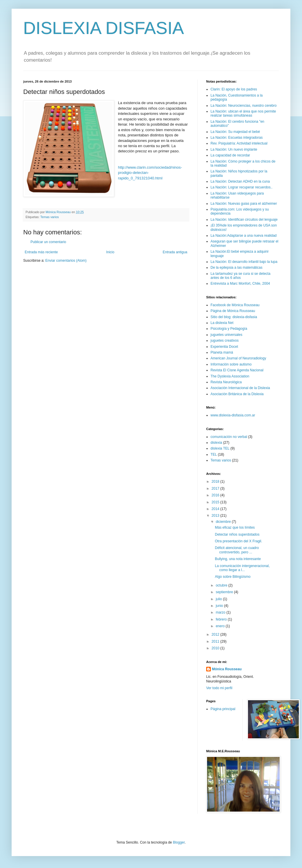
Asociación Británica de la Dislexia (237, 394)
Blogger (179, 842)
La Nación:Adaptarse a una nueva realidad (244, 236)
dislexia (216, 443)
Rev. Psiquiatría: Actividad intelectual (239, 143)
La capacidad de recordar (230, 155)
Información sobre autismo (231, 364)
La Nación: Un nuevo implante (234, 149)
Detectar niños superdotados (237, 534)
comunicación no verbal (229, 437)
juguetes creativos (225, 340)
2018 (216, 482)
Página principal (223, 709)
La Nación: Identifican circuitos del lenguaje (244, 220)
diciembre (224, 522)
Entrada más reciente (41, 252)
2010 (216, 648)
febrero (222, 619)
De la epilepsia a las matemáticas (237, 267)
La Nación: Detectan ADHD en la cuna (240, 181)
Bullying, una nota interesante (238, 559)
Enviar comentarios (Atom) (66, 261)
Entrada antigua (175, 252)
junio (220, 606)
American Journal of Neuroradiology (238, 358)
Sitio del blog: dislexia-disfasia (234, 317)
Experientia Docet (224, 347)
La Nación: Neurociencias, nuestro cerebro (243, 106)
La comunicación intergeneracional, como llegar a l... (242, 568)
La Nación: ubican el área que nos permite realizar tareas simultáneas (243, 113)
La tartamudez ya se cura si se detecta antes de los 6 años (240, 276)
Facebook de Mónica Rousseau (235, 305)
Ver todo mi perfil (219, 688)
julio (219, 599)
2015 (216, 502)
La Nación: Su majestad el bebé (235, 132)
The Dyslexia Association (230, 376)
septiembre (225, 592)
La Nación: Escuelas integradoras (237, 138)
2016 (216, 495)
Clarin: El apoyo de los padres (234, 89)
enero (221, 626)
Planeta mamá (222, 352)
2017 (216, 488)
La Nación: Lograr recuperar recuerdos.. (241, 187)
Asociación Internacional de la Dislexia (240, 388)
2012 (216, 634)
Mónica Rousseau (227, 669)
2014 (216, 509)
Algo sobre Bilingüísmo (233, 577)
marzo (221, 612)
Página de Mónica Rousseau (233, 311)
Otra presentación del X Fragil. (238, 541)
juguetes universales (226, 335)
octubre (222, 585)
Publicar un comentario (48, 242)
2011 (216, 641)
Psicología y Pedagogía (229, 329)
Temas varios (49, 217)
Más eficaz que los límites (235, 527)
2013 (216, 516)
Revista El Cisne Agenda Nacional (237, 370)
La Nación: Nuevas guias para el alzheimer (244, 204)
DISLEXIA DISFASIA (103, 28)
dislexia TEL (220, 448)
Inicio (110, 252)
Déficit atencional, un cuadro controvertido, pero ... (237, 550)
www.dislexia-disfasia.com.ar (233, 415)
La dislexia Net (222, 323)
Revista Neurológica (226, 382)
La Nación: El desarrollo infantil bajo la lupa (244, 262)
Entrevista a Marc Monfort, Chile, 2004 (240, 283)
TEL (214, 454)
